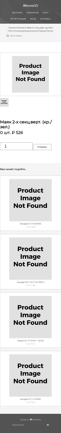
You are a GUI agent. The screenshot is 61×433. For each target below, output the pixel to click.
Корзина (45, 19)
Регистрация (18, 19)
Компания (33, 12)
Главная (11, 28)
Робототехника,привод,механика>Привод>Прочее (30, 31)
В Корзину (42, 147)
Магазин (17, 12)
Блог (46, 12)
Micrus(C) (30, 5)
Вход (33, 19)
